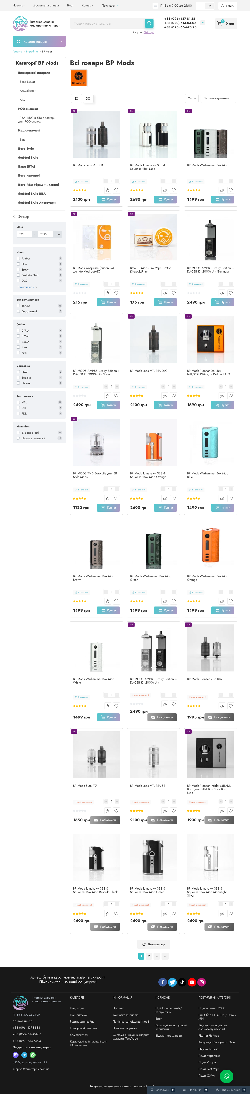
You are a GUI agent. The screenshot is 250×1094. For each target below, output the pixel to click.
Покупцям (110, 5)
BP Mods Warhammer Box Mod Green (150, 578)
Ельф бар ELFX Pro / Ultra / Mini (217, 1017)
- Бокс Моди (26, 81)
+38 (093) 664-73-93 (180, 27)
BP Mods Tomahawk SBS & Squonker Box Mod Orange (148, 475)
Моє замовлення (86, 41)
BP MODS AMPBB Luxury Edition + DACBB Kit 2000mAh (153, 680)
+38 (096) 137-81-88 (179, 18)
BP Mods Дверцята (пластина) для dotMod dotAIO (93, 269)
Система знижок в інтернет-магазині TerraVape (131, 1037)
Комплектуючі (79, 1035)
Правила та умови (125, 1028)
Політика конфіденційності (131, 1021)
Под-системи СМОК (212, 1008)
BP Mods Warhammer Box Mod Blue (207, 475)
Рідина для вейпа (82, 1021)
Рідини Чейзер (208, 1035)
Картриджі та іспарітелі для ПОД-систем (88, 1043)
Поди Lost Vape (209, 1069)
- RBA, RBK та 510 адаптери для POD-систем (36, 119)
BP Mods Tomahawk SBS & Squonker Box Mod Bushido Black (95, 890)
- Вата (21, 139)
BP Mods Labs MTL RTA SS (147, 786)
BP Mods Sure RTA (85, 786)
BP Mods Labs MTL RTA (88, 165)
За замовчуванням (218, 98)
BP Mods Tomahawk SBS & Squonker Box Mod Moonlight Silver (207, 892)
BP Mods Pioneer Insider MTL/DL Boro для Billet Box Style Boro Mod (209, 789)
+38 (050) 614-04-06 (180, 23)
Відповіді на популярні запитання (171, 1027)
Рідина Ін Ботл (208, 1049)
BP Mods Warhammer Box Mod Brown (93, 578)
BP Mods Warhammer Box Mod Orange (207, 578)
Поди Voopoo (208, 1062)
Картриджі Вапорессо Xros (216, 1042)
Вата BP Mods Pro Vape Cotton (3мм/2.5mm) (150, 269)
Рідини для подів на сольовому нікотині (212, 1027)
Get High (149, 32)
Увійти (227, 6)
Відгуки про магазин (169, 1035)
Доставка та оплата (46, 5)
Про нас (118, 1008)
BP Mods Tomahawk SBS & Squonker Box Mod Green (147, 890)
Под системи (79, 1015)
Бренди (211, 41)
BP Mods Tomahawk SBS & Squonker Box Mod (147, 166)
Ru (200, 6)
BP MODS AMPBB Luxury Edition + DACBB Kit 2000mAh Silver (96, 372)
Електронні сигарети (84, 1028)
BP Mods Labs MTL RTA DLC (148, 371)
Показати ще (153, 944)
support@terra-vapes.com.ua (31, 1069)
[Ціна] (24, 234)
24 (192, 98)
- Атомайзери (27, 90)
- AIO (21, 100)
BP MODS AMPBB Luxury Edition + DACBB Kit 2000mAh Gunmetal (210, 269)
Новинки (19, 5)
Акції (163, 41)
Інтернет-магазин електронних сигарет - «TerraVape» (125, 1086)
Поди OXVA (206, 1075)
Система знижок (186, 41)
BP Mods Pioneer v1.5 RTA (204, 679)
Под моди (77, 1008)
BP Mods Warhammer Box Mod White (93, 680)
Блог (70, 5)
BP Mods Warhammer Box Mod (207, 165)
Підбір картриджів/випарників (129, 41)
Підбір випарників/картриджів (168, 1010)
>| (165, 956)
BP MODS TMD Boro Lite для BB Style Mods (95, 475)
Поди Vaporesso (209, 1055)
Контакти (87, 5)
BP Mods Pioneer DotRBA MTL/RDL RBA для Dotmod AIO (208, 372)
